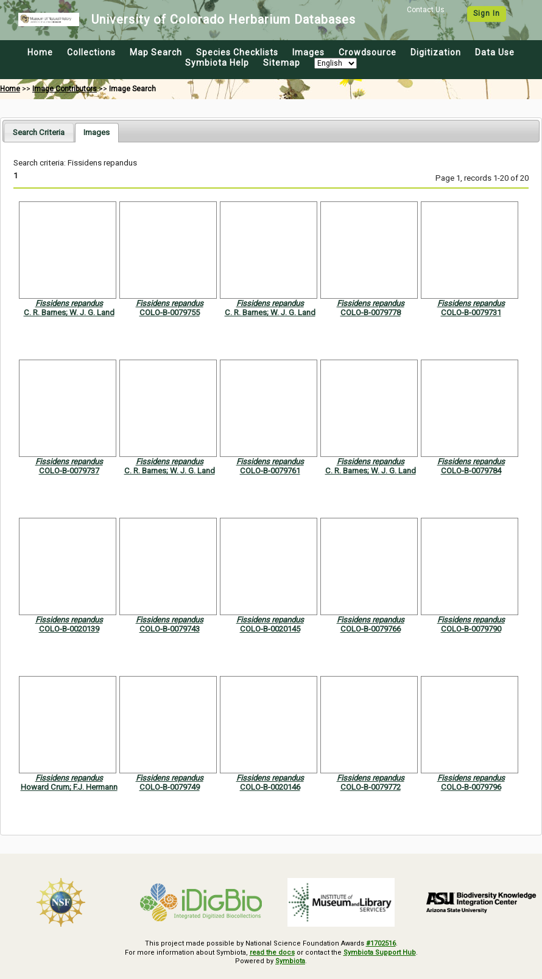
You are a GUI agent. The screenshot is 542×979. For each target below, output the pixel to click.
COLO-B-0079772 (370, 787)
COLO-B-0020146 (270, 787)
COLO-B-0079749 (169, 787)
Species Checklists (237, 52)
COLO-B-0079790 (471, 628)
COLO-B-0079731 (471, 312)
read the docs (272, 952)
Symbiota (290, 961)
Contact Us (426, 9)
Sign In (486, 13)
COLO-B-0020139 (69, 628)
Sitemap (281, 63)
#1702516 (381, 943)
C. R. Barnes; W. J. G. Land (69, 312)
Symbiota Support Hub (379, 952)
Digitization (435, 52)
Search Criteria (39, 132)
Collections (91, 52)
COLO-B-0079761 (270, 470)
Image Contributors (64, 89)
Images (308, 52)
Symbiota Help (217, 63)
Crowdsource (367, 52)
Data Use (495, 52)
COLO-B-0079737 (69, 470)
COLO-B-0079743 (169, 628)
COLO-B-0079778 (370, 312)
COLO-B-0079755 (169, 312)
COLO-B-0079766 (370, 628)
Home (40, 52)
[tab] (38, 132)
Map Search (156, 52)
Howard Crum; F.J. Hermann (69, 787)
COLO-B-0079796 (471, 787)
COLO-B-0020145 (270, 628)
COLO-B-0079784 (471, 470)
